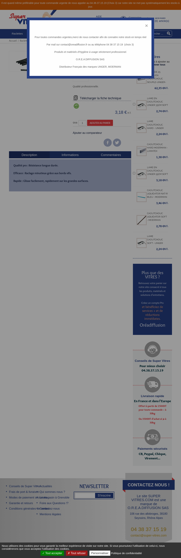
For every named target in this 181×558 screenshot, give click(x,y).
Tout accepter (52, 553)
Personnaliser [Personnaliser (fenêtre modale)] (100, 553)
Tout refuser (77, 553)
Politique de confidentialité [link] (126, 553)
